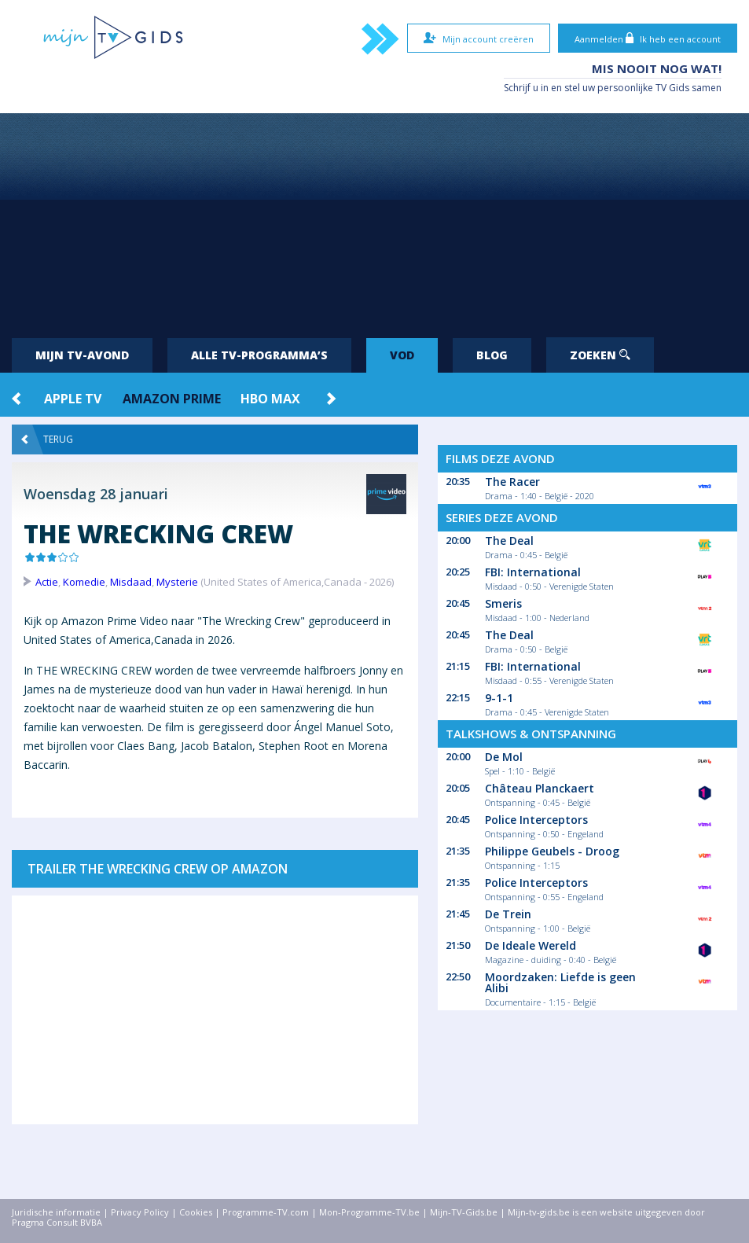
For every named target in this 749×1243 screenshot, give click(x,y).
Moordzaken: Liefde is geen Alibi (560, 982)
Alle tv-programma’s (259, 355)
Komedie (84, 582)
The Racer (512, 481)
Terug (47, 439)
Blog (492, 355)
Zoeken (600, 355)
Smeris (503, 603)
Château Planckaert (539, 788)
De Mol (504, 756)
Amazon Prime (172, 398)
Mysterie (177, 582)
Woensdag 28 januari (96, 493)
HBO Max (270, 398)
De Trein (508, 914)
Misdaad (131, 582)
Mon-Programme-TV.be (369, 1212)
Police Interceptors (536, 819)
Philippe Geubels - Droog (552, 851)
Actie (46, 582)
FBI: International (533, 571)
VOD (402, 355)
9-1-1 (499, 697)
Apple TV (72, 398)
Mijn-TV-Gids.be (463, 1212)
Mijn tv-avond (82, 355)
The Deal (509, 540)
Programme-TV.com (265, 1212)
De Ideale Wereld (530, 945)
